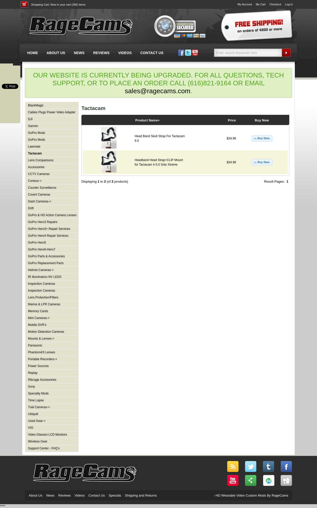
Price (232, 120)
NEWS (79, 53)
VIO (30, 428)
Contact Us (97, 495)
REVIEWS (101, 53)
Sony (31, 386)
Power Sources (38, 366)
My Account (245, 4)
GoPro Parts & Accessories (46, 256)
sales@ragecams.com (158, 91)
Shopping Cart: (40, 4)
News (50, 495)
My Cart (261, 4)
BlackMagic (36, 105)
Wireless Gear (37, 441)
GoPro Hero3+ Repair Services (49, 229)
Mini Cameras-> (39, 318)
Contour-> (35, 181)
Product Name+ (147, 120)
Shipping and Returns (141, 495)
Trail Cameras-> (39, 407)
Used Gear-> (37, 421)
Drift (31, 208)
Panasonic (35, 345)
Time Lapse (36, 400)
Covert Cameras (39, 194)
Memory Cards (38, 311)
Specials (115, 495)
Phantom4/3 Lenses (41, 352)
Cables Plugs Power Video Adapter (52, 112)
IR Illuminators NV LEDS (44, 277)
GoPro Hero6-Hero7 (41, 249)
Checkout (275, 4)
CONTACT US (152, 53)
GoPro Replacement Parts (46, 263)
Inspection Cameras (41, 283)
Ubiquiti (33, 414)
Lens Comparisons (40, 160)
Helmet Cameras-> (41, 270)
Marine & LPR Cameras (44, 304)
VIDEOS (125, 53)
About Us (35, 495)
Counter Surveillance (42, 187)
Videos (80, 495)
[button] (261, 138)
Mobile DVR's (37, 325)
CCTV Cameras (39, 174)
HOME (32, 53)
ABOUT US (56, 53)
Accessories (36, 167)
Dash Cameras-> (39, 201)
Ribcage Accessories (42, 380)
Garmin (33, 126)
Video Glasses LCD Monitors (47, 434)
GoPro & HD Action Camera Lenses (52, 215)
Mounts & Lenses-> (41, 338)
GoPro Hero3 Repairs (42, 222)
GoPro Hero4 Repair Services (48, 235)
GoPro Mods (36, 133)
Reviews (64, 495)
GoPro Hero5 (37, 242)
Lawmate (34, 146)
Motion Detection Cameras (46, 332)
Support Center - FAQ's (44, 448)
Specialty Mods (38, 393)
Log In (289, 4)
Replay (32, 373)
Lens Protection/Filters (43, 297)
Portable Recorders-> (42, 359)
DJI (30, 119)
